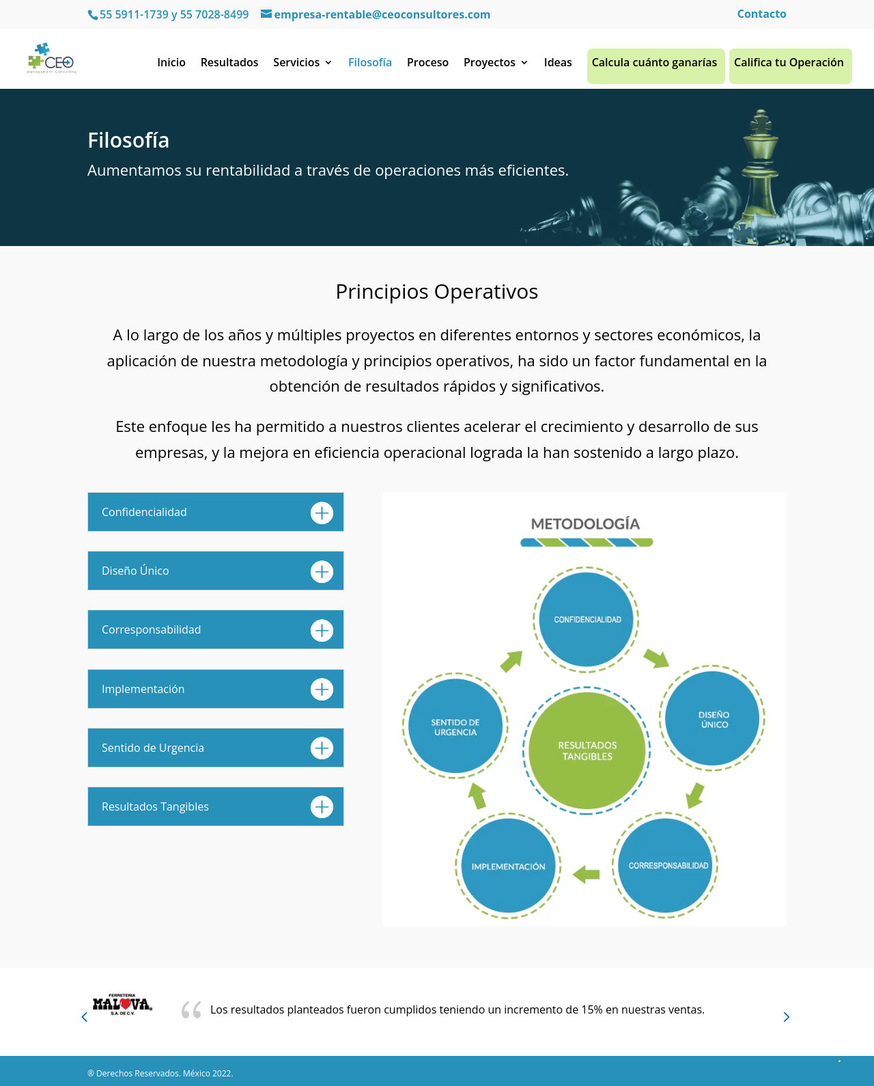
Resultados (230, 66)
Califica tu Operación (789, 66)
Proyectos (490, 66)
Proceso (428, 66)
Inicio (171, 66)
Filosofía (370, 66)
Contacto (762, 14)
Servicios (296, 66)
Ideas (558, 66)
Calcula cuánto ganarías (655, 66)
